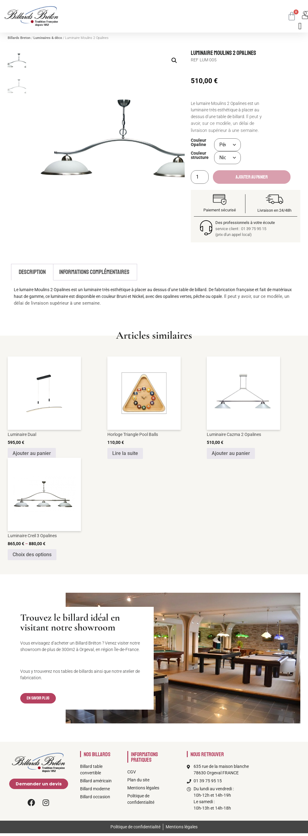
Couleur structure (200, 155)
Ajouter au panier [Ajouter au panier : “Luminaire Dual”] (32, 453)
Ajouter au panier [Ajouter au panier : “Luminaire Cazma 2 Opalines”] (231, 453)
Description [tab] (32, 272)
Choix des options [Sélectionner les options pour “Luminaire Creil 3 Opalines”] (32, 554)
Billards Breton (19, 38)
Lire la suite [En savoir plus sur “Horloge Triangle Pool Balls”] (125, 453)
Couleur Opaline (198, 142)
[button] (174, 60)
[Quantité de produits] (200, 177)
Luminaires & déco (47, 38)
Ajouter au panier (252, 177)
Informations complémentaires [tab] (94, 272)
